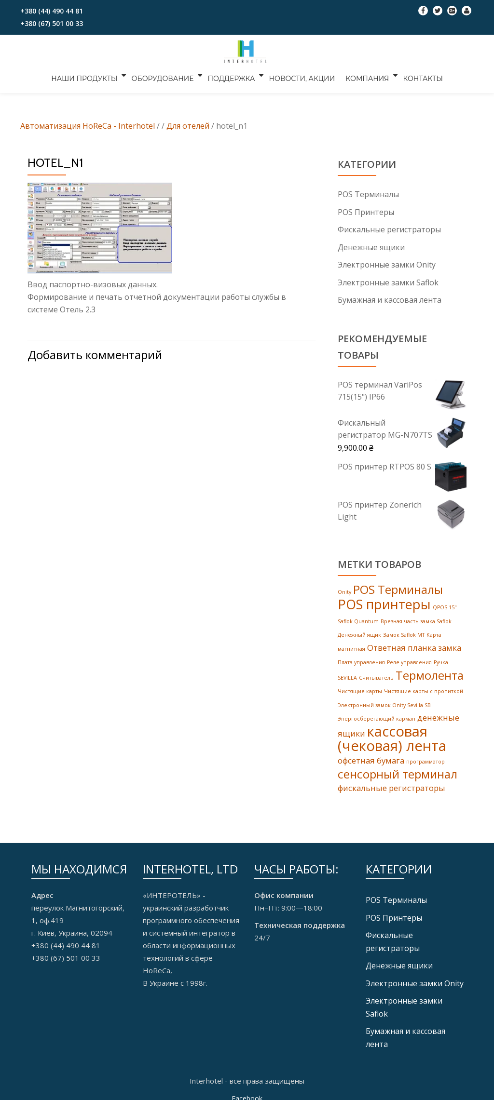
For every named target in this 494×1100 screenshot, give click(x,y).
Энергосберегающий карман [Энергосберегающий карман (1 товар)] (376, 715)
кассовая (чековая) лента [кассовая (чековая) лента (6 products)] (392, 735)
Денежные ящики (371, 246)
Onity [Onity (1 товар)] (344, 590)
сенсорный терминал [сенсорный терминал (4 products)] (397, 771)
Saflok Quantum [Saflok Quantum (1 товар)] (358, 619)
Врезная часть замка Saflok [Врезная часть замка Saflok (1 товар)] (416, 619)
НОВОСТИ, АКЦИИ (302, 75)
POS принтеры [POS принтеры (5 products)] (384, 603)
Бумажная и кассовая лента (389, 298)
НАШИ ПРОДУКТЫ (89, 75)
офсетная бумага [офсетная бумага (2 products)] (371, 757)
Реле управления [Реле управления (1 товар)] (409, 660)
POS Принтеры (366, 211)
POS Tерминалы (368, 194)
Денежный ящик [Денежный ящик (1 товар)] (359, 633)
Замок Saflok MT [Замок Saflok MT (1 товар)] (404, 633)
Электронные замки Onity (387, 263)
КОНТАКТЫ (418, 75)
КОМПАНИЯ (364, 75)
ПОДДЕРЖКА (233, 75)
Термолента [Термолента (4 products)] (430, 672)
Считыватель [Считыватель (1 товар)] (376, 674)
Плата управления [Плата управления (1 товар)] (361, 660)
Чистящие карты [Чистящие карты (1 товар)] (360, 688)
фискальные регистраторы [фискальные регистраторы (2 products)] (391, 785)
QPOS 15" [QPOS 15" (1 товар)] (445, 606)
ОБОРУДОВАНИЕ (166, 75)
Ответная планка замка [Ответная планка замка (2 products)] (414, 645)
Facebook (247, 1093)
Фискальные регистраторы (389, 229)
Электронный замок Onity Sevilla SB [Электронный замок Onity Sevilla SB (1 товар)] (384, 701)
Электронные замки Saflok (388, 281)
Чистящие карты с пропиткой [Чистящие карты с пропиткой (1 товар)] (423, 688)
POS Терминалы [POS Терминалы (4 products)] (398, 588)
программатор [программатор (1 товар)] (425, 758)
